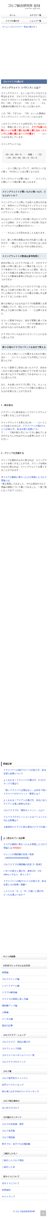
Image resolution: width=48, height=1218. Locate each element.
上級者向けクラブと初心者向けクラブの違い (25, 827)
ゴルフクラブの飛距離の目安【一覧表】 (23, 864)
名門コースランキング (13, 1085)
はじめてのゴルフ (10, 1108)
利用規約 (6, 1190)
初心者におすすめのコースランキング (20, 1091)
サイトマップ (8, 1196)
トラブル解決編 (9, 992)
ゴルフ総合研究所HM (25, 1211)
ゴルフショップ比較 (12, 1048)
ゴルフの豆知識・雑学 (13, 1124)
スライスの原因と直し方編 (15, 999)
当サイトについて (10, 1183)
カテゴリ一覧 (35, 15)
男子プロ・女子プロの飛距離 (16, 1144)
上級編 (5, 1012)
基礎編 (5, 972)
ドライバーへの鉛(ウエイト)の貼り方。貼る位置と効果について (23, 429)
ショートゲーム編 (10, 986)
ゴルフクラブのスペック (14, 1062)
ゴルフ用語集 (8, 1137)
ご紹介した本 (8, 1167)
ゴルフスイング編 (10, 979)
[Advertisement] (24, 55)
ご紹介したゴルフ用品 (13, 1160)
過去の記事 (7, 1025)
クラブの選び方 (12, 21)
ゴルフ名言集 (8, 1131)
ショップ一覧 (35, 21)
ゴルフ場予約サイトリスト (15, 1078)
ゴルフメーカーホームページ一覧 (18, 1055)
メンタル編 (7, 1019)
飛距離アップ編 (9, 1005)
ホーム (12, 15)
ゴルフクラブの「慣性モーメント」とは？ (24, 810)
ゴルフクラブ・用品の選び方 (22, 27)
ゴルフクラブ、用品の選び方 (16, 1042)
